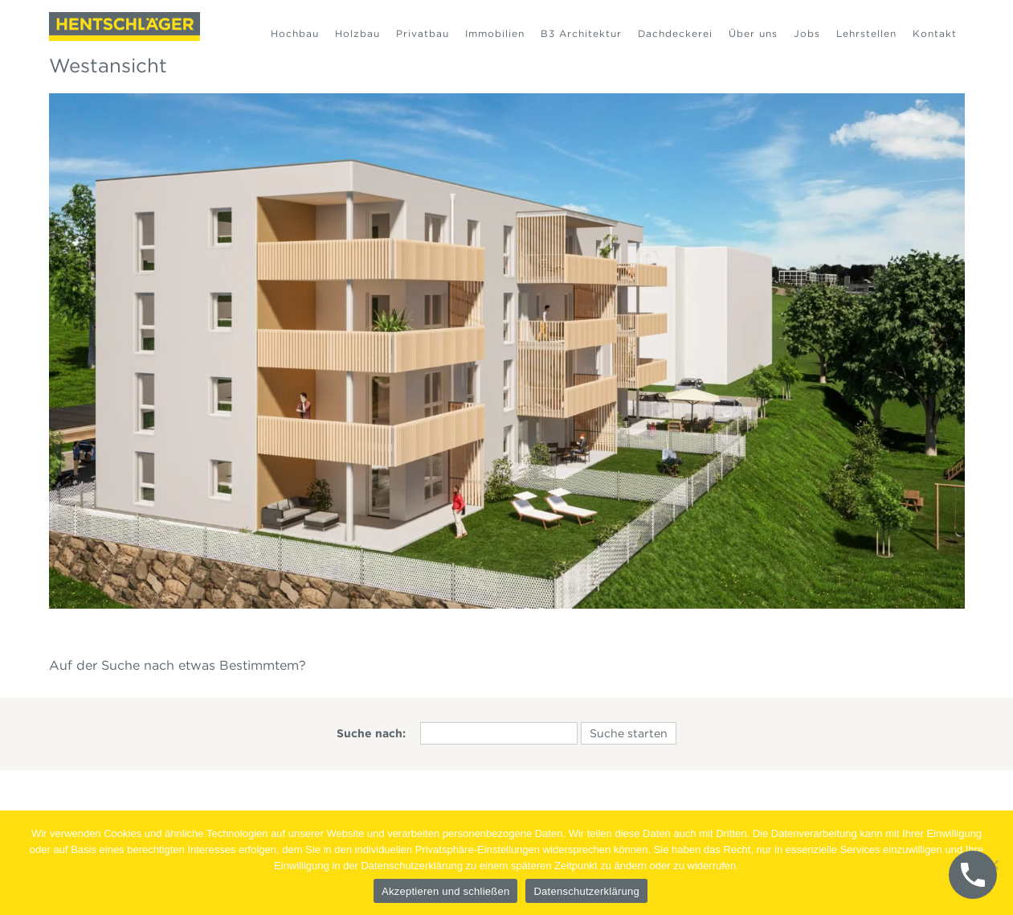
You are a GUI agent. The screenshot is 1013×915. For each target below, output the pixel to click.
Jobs (807, 33)
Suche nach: (371, 733)
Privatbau (422, 33)
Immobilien (495, 33)
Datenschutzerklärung (586, 891)
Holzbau (357, 33)
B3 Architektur (581, 33)
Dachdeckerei (675, 33)
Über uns (753, 33)
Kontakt (935, 33)
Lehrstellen (866, 33)
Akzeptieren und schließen (445, 891)
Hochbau (295, 33)
